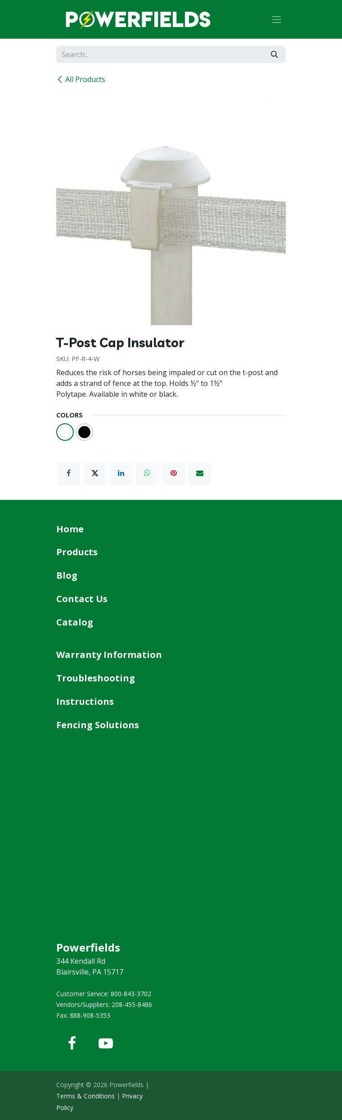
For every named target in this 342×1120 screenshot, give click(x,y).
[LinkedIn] (121, 473)
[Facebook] (68, 473)
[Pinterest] (173, 473)
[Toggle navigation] (276, 19)
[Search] (274, 54)
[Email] (200, 473)
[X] (95, 473)
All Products (80, 79)
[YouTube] (105, 1043)
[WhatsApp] (147, 473)
